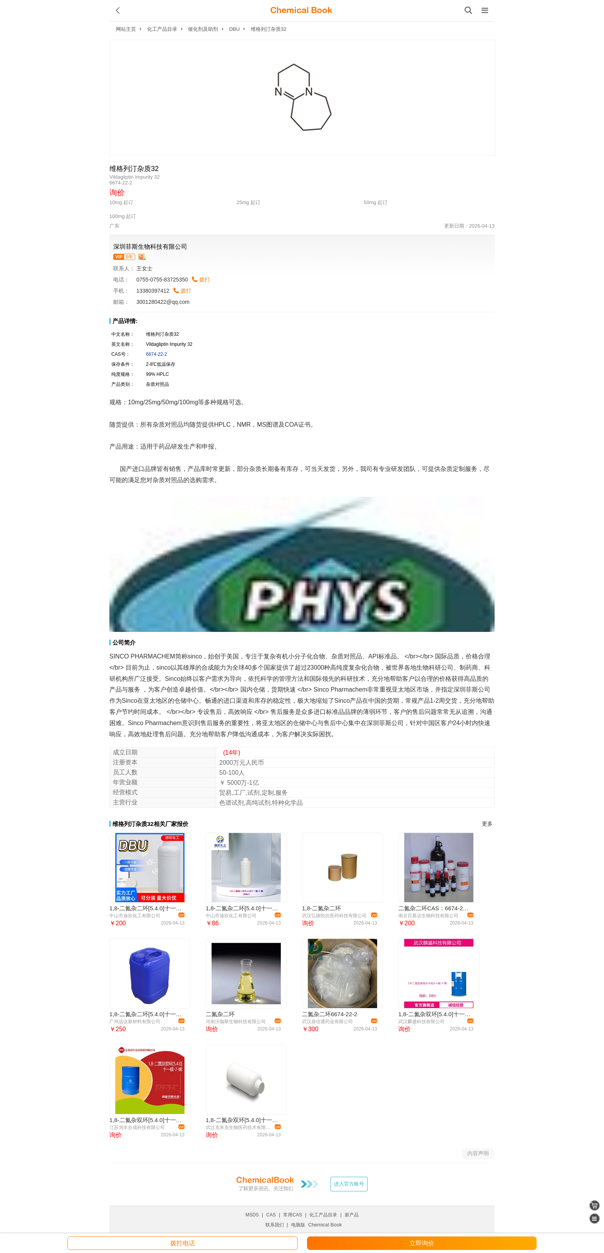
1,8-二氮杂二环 (321, 908)
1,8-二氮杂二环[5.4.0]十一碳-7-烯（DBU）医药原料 (242, 908)
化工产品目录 (162, 29)
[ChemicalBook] (301, 10)
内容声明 (478, 1153)
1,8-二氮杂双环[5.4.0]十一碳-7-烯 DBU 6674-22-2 (145, 1120)
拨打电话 (182, 1243)
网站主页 (126, 29)
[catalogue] (594, 1218)
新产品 (352, 1215)
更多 (487, 824)
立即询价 (421, 1243)
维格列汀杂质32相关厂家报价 (150, 824)
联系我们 (274, 1225)
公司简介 (124, 642)
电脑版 (298, 1225)
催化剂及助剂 (203, 29)
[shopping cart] (594, 1205)
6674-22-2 (156, 354)
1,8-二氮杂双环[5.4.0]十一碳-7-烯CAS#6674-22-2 (242, 1120)
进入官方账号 (349, 1184)
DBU (234, 29)
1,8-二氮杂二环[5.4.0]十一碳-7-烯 (145, 1014)
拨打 (204, 279)
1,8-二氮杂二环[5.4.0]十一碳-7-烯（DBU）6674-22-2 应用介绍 (145, 908)
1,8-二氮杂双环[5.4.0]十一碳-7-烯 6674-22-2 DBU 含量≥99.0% (434, 1014)
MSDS (252, 1215)
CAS (271, 1215)
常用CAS (292, 1215)
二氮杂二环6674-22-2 (329, 1014)
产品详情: (125, 321)
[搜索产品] (468, 10)
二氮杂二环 (220, 1014)
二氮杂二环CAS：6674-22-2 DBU (434, 908)
